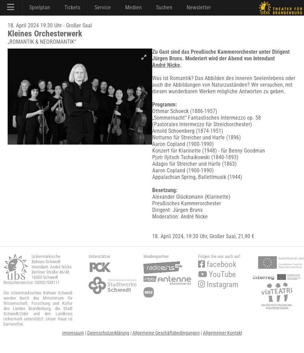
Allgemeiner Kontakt (222, 333)
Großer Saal (222, 236)
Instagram (218, 284)
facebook (217, 264)
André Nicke (166, 65)
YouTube (217, 274)
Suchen (164, 7)
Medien (133, 7)
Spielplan (39, 7)
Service (103, 7)
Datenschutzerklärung (108, 333)
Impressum (73, 333)
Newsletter (199, 7)
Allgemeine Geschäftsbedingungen (166, 333)
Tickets (72, 7)
